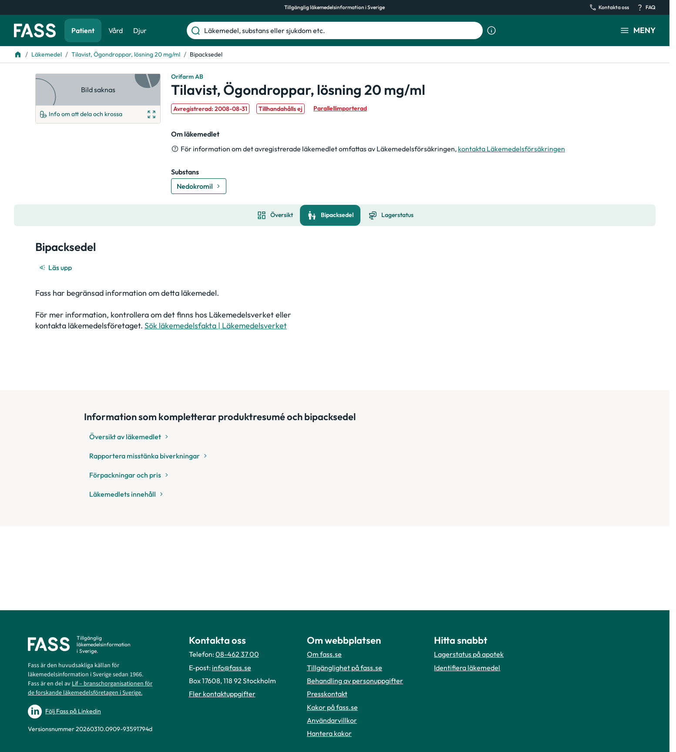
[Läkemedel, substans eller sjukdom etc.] (341, 30)
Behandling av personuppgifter (355, 680)
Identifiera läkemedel (467, 667)
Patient (82, 30)
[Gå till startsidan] (35, 30)
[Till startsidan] (18, 54)
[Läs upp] (56, 267)
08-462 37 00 (237, 654)
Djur (140, 30)
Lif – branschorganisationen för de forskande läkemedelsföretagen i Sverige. (90, 688)
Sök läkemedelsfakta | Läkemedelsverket (216, 326)
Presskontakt (327, 693)
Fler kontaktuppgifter (222, 693)
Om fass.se (324, 654)
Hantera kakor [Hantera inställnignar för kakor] (329, 733)
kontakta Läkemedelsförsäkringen (511, 148)
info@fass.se (231, 667)
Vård (115, 30)
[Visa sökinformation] (491, 30)
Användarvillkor (332, 720)
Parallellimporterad (340, 108)
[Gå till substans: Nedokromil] (198, 186)
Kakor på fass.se (332, 707)
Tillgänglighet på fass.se (344, 667)
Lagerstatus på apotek (469, 654)
